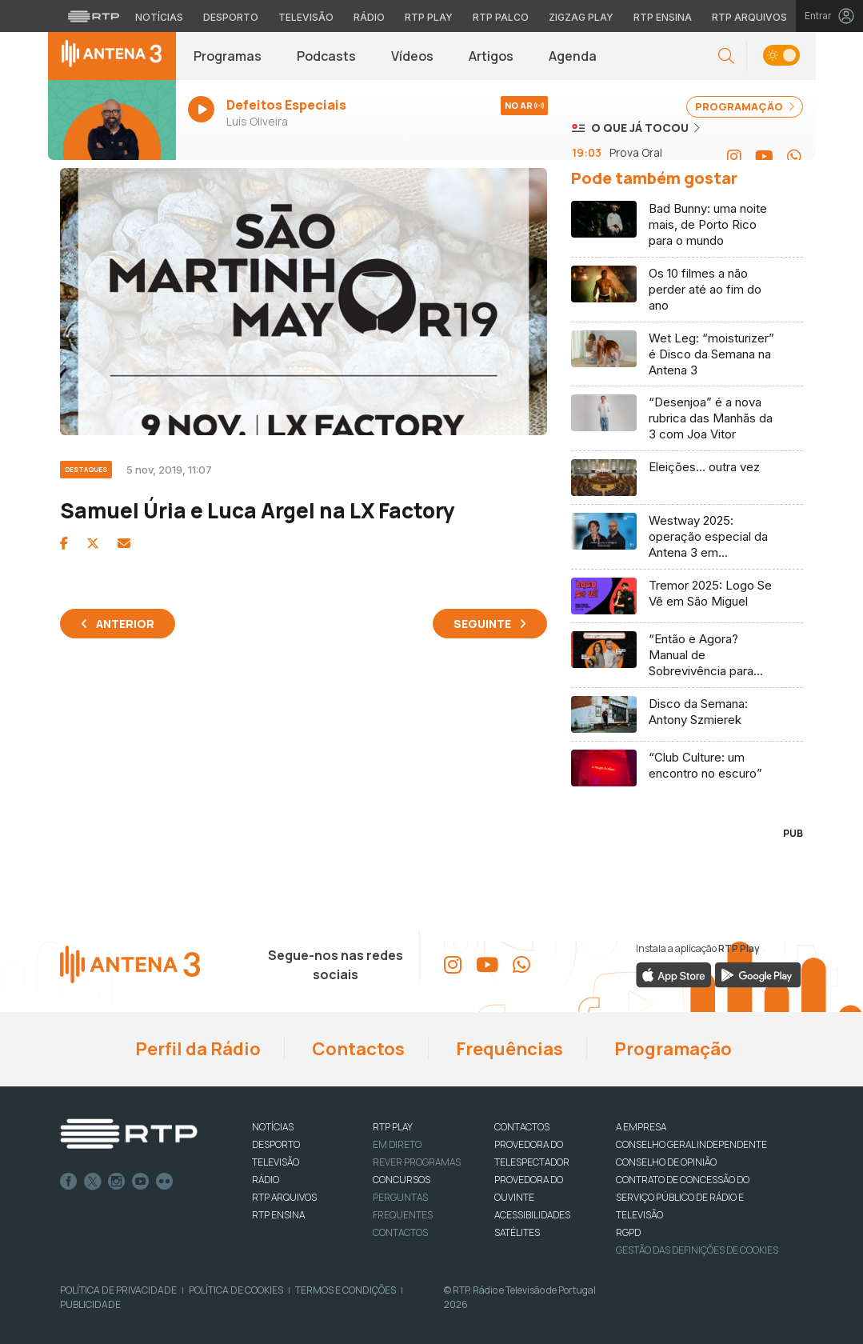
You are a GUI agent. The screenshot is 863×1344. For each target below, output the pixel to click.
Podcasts (326, 56)
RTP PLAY (393, 1127)
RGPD (628, 1232)
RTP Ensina (278, 1215)
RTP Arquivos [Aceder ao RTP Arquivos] (749, 17)
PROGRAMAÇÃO (744, 106)
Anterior (125, 623)
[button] (726, 56)
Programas (228, 56)
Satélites (517, 1232)
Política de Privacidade (118, 1290)
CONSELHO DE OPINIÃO (666, 1162)
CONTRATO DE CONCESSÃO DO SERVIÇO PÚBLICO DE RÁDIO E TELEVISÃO (682, 1197)
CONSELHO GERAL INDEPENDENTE (691, 1144)
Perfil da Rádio (196, 1049)
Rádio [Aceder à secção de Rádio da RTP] (369, 17)
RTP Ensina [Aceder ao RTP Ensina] (662, 17)
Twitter (93, 1181)
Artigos (491, 56)
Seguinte (482, 623)
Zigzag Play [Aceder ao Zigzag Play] (581, 17)
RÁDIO (265, 1179)
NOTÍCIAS (273, 1127)
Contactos (357, 1049)
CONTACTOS (521, 1127)
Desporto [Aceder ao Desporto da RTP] (230, 17)
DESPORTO (276, 1144)
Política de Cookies (236, 1290)
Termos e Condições (345, 1290)
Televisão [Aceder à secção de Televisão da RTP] (306, 17)
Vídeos (412, 56)
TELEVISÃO (275, 1162)
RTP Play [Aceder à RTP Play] (429, 17)
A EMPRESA (641, 1127)
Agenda (573, 56)
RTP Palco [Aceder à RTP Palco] (501, 17)
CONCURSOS (401, 1179)
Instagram (117, 1181)
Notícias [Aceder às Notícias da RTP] (159, 17)
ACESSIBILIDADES (532, 1215)
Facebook (69, 1181)
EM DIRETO (397, 1144)
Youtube (141, 1181)
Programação (671, 1049)
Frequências (508, 1049)
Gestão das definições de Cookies (697, 1250)
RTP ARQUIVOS (284, 1197)
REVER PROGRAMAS (417, 1162)
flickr (165, 1181)
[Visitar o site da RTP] (93, 16)
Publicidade (90, 1304)
